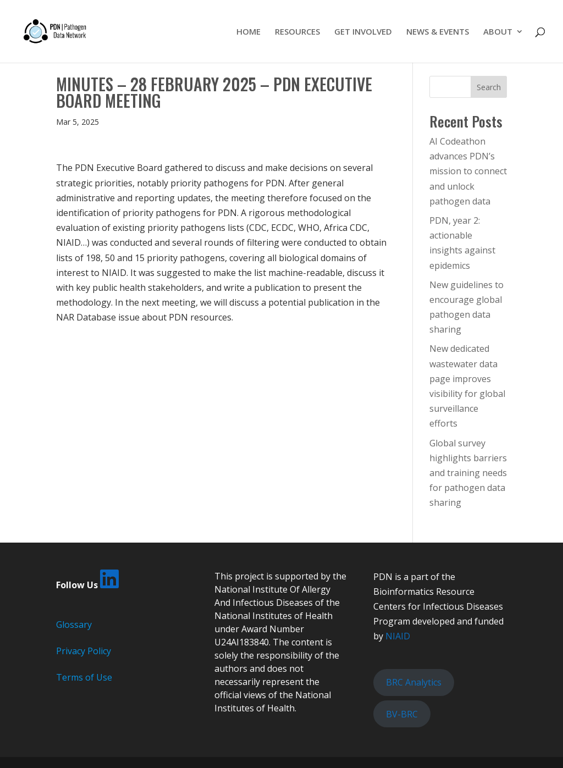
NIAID (397, 636)
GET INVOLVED (363, 32)
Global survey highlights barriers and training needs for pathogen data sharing (468, 473)
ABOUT (497, 32)
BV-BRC (402, 714)
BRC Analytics (413, 682)
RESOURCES (297, 32)
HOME (248, 32)
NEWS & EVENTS (437, 32)
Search (489, 87)
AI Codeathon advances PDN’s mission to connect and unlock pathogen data (468, 171)
